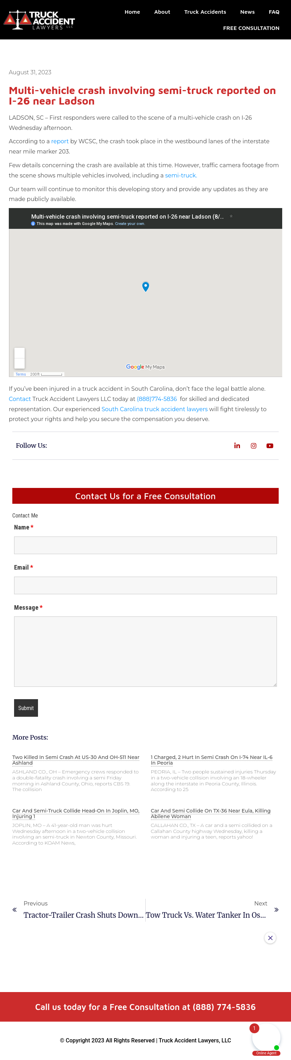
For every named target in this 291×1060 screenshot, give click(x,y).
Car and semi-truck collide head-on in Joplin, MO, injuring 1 (75, 813)
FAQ (274, 11)
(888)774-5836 (157, 399)
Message (28, 607)
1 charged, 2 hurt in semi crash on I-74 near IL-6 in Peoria (212, 760)
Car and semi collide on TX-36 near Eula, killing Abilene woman (211, 813)
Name (23, 527)
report (60, 141)
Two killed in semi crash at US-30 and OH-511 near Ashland (75, 760)
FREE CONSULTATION (251, 28)
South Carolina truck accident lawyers (155, 409)
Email (23, 567)
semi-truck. (181, 175)
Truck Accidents (205, 11)
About (162, 11)
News (247, 11)
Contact (20, 399)
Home (132, 11)
